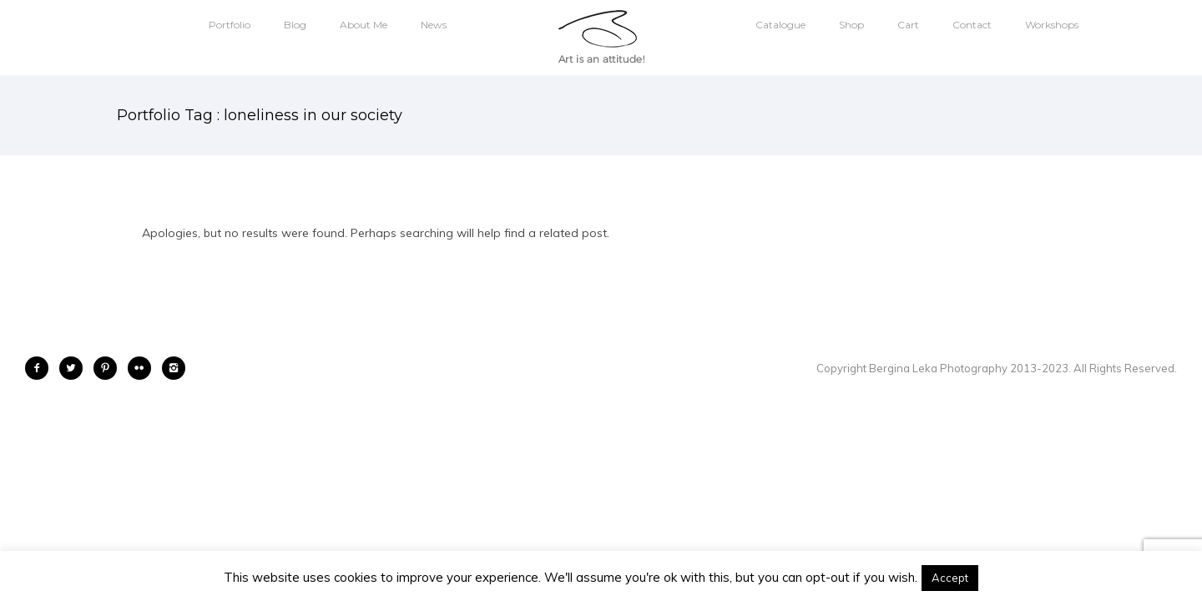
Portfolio (229, 24)
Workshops (1051, 24)
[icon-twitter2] (75, 368)
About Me (363, 24)
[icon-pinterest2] (109, 368)
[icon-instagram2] (173, 368)
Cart (908, 24)
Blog (295, 24)
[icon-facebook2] (41, 368)
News (434, 24)
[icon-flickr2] (143, 368)
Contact (972, 24)
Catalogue (780, 24)
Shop (851, 24)
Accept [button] (950, 577)
